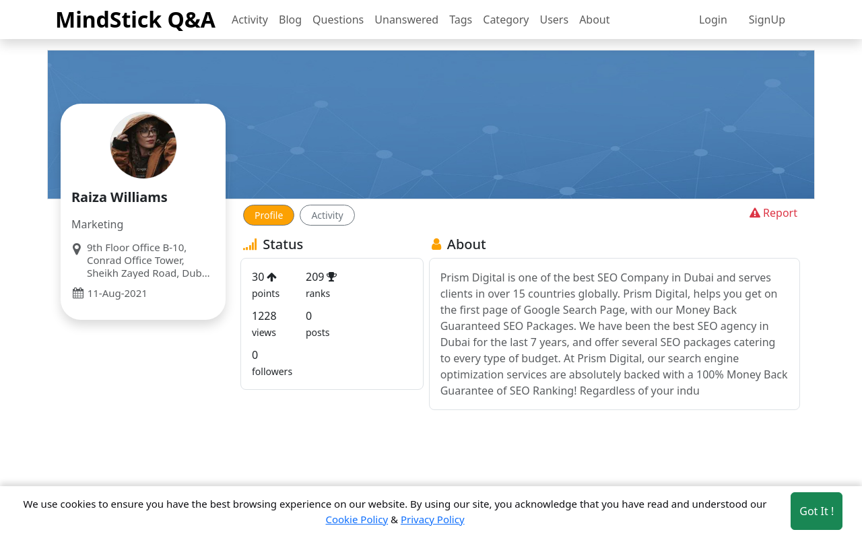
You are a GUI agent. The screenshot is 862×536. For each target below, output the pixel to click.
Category (506, 19)
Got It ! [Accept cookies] (816, 511)
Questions (338, 19)
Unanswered (406, 19)
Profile (269, 215)
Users (553, 19)
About (594, 19)
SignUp (767, 19)
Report (772, 212)
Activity (250, 19)
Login (713, 19)
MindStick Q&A (135, 19)
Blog (290, 19)
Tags (460, 19)
